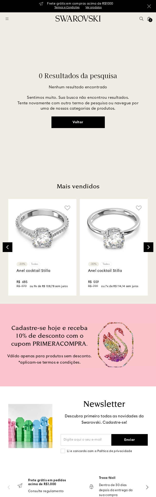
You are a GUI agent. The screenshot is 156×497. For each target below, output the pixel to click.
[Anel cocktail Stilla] (42, 247)
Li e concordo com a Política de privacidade (99, 451)
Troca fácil (104, 478)
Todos (34, 264)
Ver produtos (93, 7)
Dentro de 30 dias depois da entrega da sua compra (112, 490)
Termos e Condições (67, 7)
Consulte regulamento (41, 491)
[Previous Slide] (7, 247)
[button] (141, 18)
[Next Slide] (148, 247)
